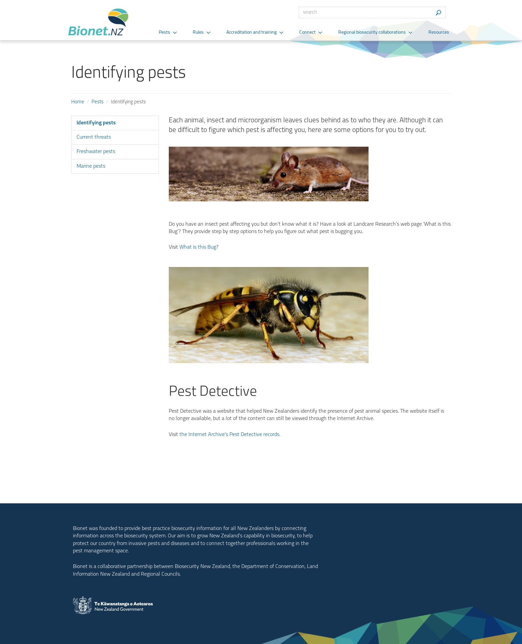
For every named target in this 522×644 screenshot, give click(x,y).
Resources (438, 32)
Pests (164, 32)
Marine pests (91, 166)
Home (77, 102)
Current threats (94, 137)
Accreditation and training (251, 32)
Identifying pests (96, 123)
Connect (307, 32)
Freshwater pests (96, 151)
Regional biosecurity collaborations (372, 32)
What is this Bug (197, 247)
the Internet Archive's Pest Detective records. (229, 434)
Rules (198, 32)
